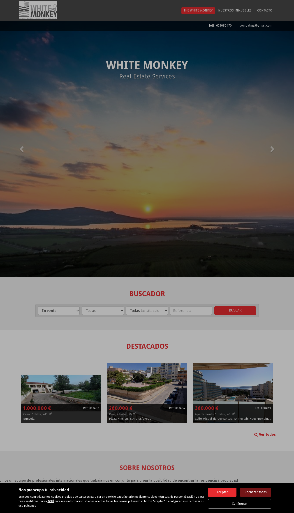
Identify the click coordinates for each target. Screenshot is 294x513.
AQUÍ (51, 501)
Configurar (239, 504)
